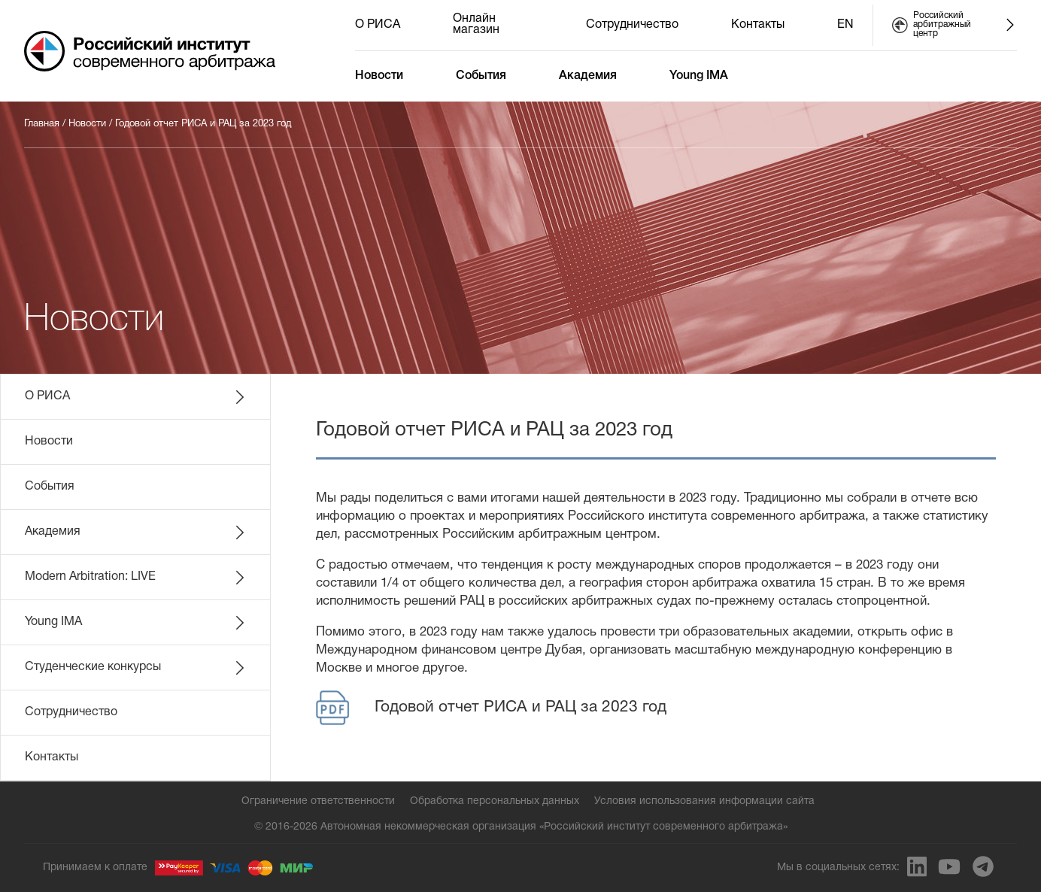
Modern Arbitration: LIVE (136, 577)
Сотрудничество (632, 25)
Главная (41, 124)
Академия (588, 76)
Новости (379, 76)
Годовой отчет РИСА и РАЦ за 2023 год (203, 124)
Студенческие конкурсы (136, 667)
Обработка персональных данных (494, 801)
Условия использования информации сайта (704, 801)
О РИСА (377, 25)
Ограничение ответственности (318, 801)
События (481, 76)
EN (845, 25)
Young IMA (698, 76)
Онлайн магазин (476, 24)
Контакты (758, 25)
